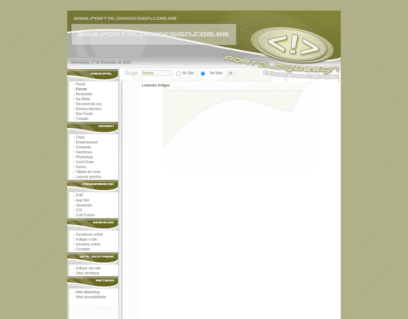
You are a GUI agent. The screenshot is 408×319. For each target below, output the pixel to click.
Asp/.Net (82, 200)
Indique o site (86, 239)
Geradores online (89, 234)
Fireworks (83, 147)
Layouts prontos (88, 177)
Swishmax (84, 152)
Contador (83, 249)
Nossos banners (88, 109)
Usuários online (88, 244)
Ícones (81, 167)
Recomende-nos (89, 104)
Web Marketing (88, 292)
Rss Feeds (84, 114)
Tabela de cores (88, 172)
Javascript (84, 205)
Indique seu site (88, 268)
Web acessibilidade (91, 297)
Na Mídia (83, 99)
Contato (82, 119)
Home (81, 84)
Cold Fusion (85, 215)
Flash (80, 137)
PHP (79, 195)
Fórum (81, 89)
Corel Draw (85, 162)
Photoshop (84, 157)
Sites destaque (87, 273)
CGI (79, 210)
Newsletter (84, 94)
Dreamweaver (87, 142)
